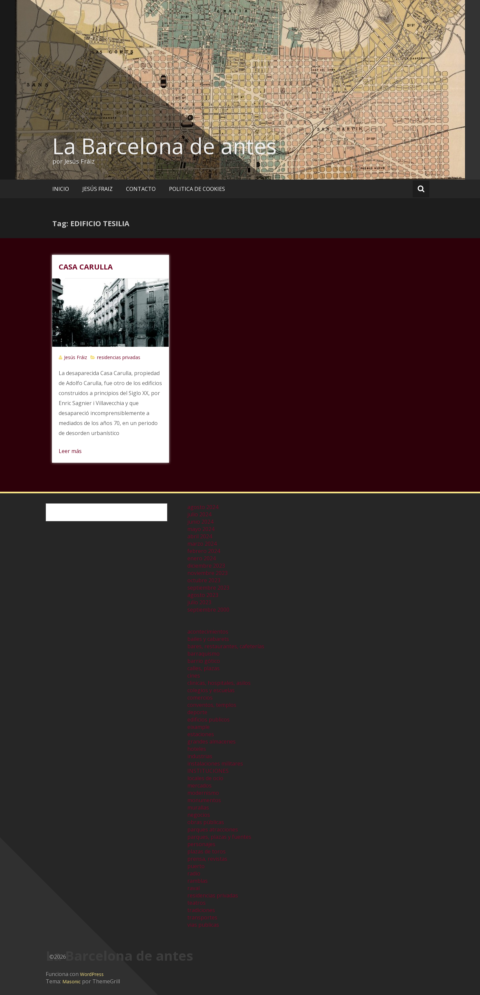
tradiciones (201, 910)
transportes (202, 917)
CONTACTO (141, 189)
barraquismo (203, 653)
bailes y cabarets (208, 639)
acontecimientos (207, 631)
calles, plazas (203, 668)
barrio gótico (203, 661)
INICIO (60, 189)
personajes (201, 844)
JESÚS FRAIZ (97, 189)
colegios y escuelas (211, 690)
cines (193, 675)
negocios (198, 814)
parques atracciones (212, 829)
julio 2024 (199, 514)
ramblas (197, 880)
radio (193, 873)
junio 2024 (200, 521)
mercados (199, 785)
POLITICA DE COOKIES (197, 189)
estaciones (200, 734)
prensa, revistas (207, 858)
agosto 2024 (202, 507)
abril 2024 (199, 536)
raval (193, 888)
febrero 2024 (203, 551)
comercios (200, 697)
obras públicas (205, 822)
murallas (198, 807)
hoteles (196, 748)
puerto (196, 866)
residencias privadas (118, 357)
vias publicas (203, 924)
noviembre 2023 (207, 573)
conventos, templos (211, 705)
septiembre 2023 (208, 587)
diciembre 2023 (206, 565)
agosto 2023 (202, 595)
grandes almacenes (211, 741)
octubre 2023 (203, 580)
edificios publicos (208, 719)
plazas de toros (206, 851)
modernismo (203, 792)
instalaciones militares (215, 763)
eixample (198, 727)
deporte (197, 712)
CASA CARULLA (86, 266)
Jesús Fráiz (75, 357)
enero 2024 (201, 558)
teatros (196, 902)
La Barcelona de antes (164, 146)
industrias (199, 756)
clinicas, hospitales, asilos (219, 683)
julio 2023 (199, 602)
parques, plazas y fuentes (219, 836)
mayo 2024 (200, 529)
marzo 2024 (202, 543)
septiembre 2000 (208, 609)
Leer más (70, 451)
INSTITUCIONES (208, 770)
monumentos (204, 800)
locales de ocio (205, 778)
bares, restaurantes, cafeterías (225, 646)
